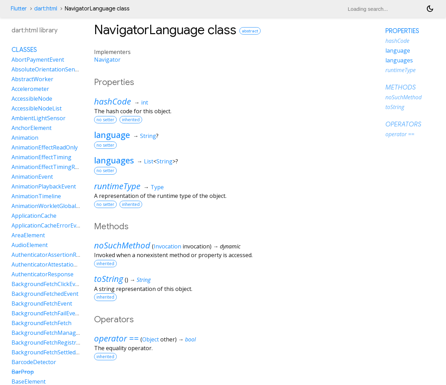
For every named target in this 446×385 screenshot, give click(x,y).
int (144, 102)
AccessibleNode (31, 98)
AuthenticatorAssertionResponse (55, 255)
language (112, 134)
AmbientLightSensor (38, 118)
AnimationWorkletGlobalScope (51, 206)
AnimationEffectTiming (41, 157)
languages (114, 160)
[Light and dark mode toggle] (430, 8)
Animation (24, 137)
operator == (116, 338)
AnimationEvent (32, 176)
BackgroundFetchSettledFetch (50, 352)
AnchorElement (31, 128)
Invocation (167, 246)
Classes (24, 50)
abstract (250, 30)
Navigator (107, 59)
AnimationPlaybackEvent (43, 186)
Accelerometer (30, 89)
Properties (402, 31)
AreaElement (28, 235)
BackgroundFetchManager (46, 333)
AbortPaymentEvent (37, 59)
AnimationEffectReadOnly (44, 147)
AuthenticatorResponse (42, 274)
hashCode (112, 101)
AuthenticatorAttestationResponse (57, 264)
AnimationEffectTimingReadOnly (53, 167)
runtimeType (117, 186)
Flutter (18, 8)
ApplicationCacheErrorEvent (48, 225)
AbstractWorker (32, 79)
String (148, 136)
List (148, 161)
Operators (403, 124)
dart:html (45, 8)
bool (190, 339)
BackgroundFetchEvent (41, 303)
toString (108, 278)
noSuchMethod (122, 245)
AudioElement (29, 245)
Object (150, 339)
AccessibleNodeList (36, 108)
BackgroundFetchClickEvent (47, 284)
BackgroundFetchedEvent (44, 294)
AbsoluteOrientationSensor (47, 69)
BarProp (22, 372)
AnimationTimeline (36, 196)
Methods (400, 87)
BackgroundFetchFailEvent (46, 313)
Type (157, 187)
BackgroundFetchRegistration (50, 342)
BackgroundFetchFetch (41, 323)
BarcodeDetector (33, 362)
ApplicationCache (33, 216)
